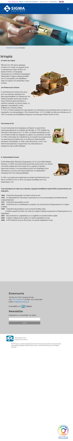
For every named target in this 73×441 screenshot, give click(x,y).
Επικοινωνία (44, 1)
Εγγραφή (24, 322)
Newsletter (53, 1)
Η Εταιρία (14, 48)
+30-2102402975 (18, 299)
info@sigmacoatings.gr (21, 302)
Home (8, 48)
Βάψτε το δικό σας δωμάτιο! (29, 1)
